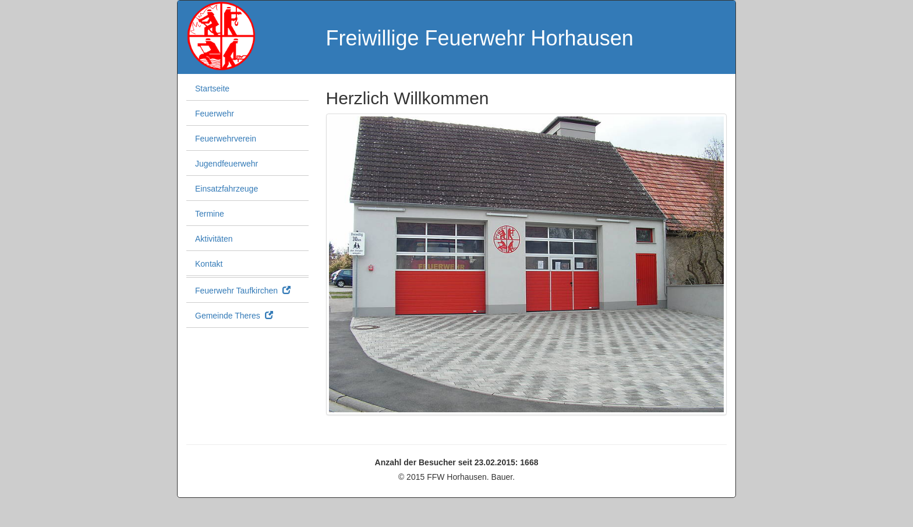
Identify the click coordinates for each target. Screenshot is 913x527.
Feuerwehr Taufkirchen (243, 290)
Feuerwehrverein (225, 138)
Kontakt (208, 263)
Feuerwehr (214, 113)
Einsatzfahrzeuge (226, 188)
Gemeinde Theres (234, 315)
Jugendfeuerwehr (226, 163)
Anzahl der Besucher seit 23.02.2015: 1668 (457, 462)
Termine (209, 213)
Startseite (212, 88)
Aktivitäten (214, 238)
